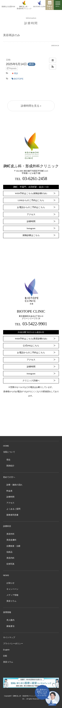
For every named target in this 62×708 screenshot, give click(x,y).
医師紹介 (10, 466)
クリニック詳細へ (31, 380)
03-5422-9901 (34, 323)
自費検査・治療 (13, 546)
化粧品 (9, 552)
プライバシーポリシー (13, 643)
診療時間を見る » (31, 105)
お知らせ (10, 583)
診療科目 (7, 526)
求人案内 (10, 620)
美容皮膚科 (11, 540)
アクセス (31, 214)
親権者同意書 (12, 515)
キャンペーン (12, 589)
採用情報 (7, 612)
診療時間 (31, 221)
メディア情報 (12, 595)
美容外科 (10, 534)
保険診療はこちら (31, 235)
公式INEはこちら (31, 345)
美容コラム (11, 601)
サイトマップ (9, 637)
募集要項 (10, 626)
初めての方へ (9, 477)
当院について (9, 452)
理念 (8, 460)
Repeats (12, 68)
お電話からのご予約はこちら (31, 207)
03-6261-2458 (34, 178)
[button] (52, 67)
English (6, 650)
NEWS (6, 575)
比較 (5, 656)
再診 (15, 73)
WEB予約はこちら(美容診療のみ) (31, 338)
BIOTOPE (17, 79)
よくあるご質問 (13, 509)
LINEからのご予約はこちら (31, 200)
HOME (6, 446)
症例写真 (10, 564)
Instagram (31, 228)
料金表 (9, 491)
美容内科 (10, 558)
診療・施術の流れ (14, 485)
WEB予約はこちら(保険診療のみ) (31, 193)
